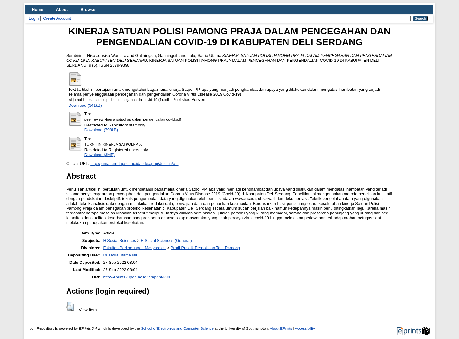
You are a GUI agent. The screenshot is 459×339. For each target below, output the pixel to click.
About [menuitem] (62, 9)
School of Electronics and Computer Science (177, 328)
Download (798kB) (101, 129)
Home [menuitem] (37, 9)
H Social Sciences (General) (166, 240)
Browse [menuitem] (88, 9)
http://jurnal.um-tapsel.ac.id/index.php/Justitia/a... (134, 163)
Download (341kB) (85, 105)
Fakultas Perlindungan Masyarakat (134, 247)
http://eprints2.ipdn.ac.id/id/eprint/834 (136, 277)
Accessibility (305, 328)
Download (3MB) (99, 154)
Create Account (57, 18)
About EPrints (281, 328)
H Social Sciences (119, 240)
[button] (70, 306)
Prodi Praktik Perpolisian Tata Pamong (205, 247)
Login (34, 18)
